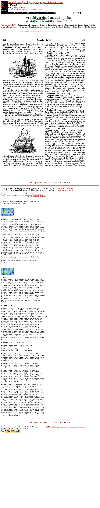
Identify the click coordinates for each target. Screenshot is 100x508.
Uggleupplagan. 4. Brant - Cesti (46, 2)
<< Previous (33, 10)
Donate (43, 13)
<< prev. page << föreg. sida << (38, 182)
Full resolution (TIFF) (8, 25)
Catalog (24, 13)
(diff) (33, 194)
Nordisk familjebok (18, 2)
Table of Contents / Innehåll (17, 10)
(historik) (43, 196)
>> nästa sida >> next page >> (62, 182)
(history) (38, 194)
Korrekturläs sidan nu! (65, 190)
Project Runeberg (14, 13)
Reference (21, 8)
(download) (64, 465)
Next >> (41, 10)
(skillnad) (36, 196)
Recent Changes (33, 13)
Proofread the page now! (65, 188)
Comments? (51, 13)
